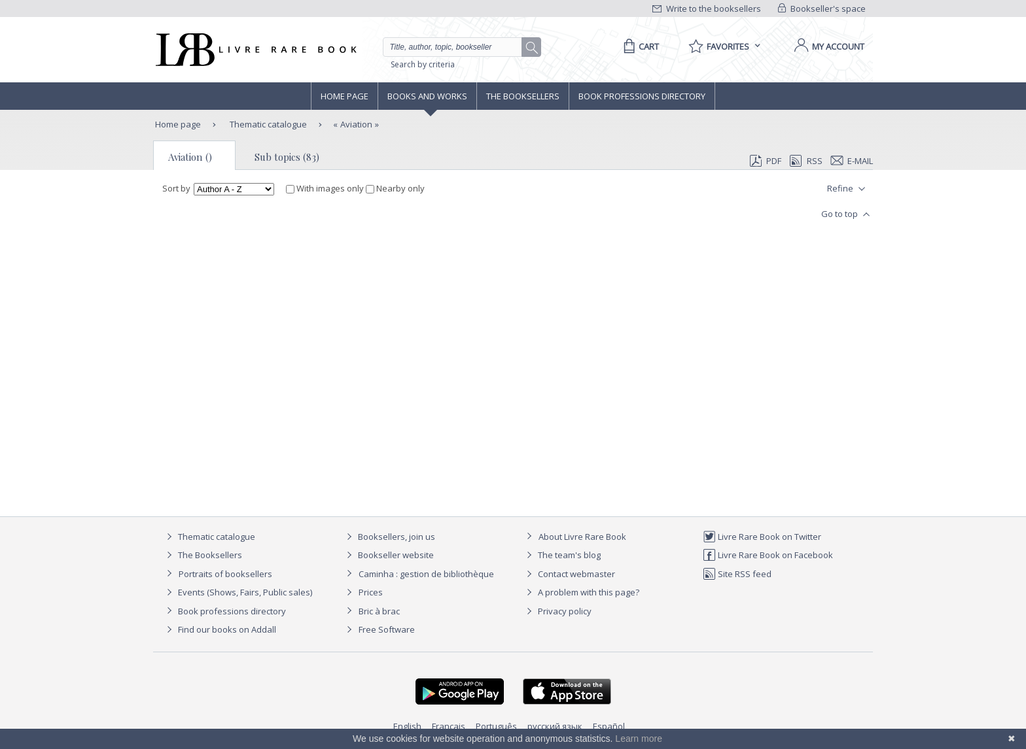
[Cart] (639, 46)
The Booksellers (522, 96)
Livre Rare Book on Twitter (762, 536)
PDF (765, 161)
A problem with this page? (581, 592)
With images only (326, 188)
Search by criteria (423, 64)
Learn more (638, 738)
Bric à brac (379, 611)
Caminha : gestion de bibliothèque (426, 574)
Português (496, 726)
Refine (847, 188)
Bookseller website (388, 554)
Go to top (847, 214)
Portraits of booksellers (225, 574)
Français (448, 726)
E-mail (852, 161)
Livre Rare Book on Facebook (768, 554)
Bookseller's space (822, 8)
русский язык (554, 726)
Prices (371, 592)
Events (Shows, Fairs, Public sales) (237, 592)
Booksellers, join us (389, 536)
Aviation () (190, 156)
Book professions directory (641, 96)
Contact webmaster (569, 573)
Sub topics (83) (287, 156)
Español (609, 726)
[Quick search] (458, 47)
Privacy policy (557, 611)
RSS (805, 161)
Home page (344, 96)
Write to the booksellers (706, 8)
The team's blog (562, 554)
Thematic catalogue (267, 124)
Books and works (427, 96)
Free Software (387, 629)
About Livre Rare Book (582, 536)
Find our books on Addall (219, 629)
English (407, 726)
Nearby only (395, 188)
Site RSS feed (737, 573)
